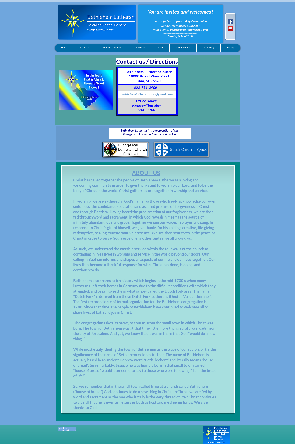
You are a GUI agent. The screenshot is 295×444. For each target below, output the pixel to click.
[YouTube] (230, 28)
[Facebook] (230, 21)
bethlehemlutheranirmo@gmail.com (147, 94)
